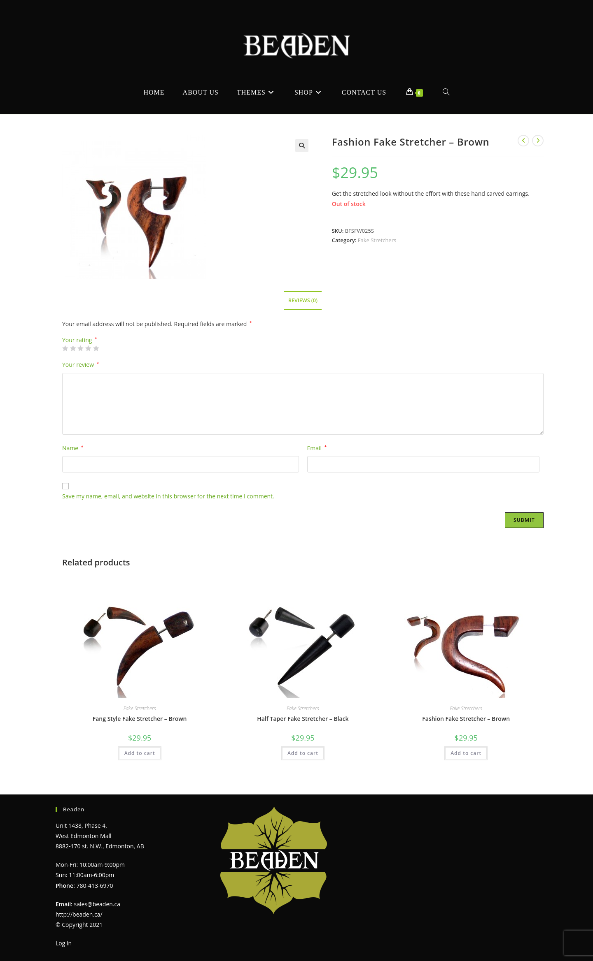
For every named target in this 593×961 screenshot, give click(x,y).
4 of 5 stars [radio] (88, 348)
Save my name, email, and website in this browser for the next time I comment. (168, 496)
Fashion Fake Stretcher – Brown (466, 718)
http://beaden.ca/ (79, 914)
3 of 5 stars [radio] (80, 348)
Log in (64, 943)
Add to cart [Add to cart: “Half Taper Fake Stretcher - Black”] (302, 753)
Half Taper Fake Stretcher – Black (302, 718)
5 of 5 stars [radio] (96, 348)
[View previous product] (523, 140)
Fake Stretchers (377, 240)
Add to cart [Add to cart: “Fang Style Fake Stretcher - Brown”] (139, 753)
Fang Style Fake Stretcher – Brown (140, 718)
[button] (301, 145)
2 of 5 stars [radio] (73, 348)
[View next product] (538, 140)
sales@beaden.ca (97, 904)
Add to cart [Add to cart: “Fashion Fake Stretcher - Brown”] (466, 753)
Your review (80, 364)
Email (317, 448)
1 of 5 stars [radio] (65, 348)
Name (72, 448)
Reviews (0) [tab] (303, 300)
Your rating (79, 340)
